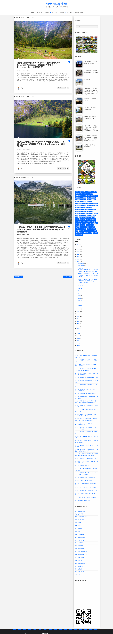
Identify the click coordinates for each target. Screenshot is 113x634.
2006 (78, 338)
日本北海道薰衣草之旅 (81, 563)
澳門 (91, 233)
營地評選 (81, 217)
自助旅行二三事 (91, 229)
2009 (78, 331)
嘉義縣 (77, 225)
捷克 (77, 215)
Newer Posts (18, 276)
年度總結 (89, 205)
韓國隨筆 (95, 233)
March (80, 300)
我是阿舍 (69, 12)
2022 (78, 254)
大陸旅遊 (93, 209)
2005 (78, 340)
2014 (78, 318)
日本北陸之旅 (78, 560)
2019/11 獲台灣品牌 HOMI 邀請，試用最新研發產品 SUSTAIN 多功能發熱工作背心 (86, 454)
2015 (78, 316)
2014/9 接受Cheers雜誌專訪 (82, 500)
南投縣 (96, 213)
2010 (78, 328)
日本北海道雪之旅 (79, 548)
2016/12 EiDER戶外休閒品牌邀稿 (83, 480)
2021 (78, 256)
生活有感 (95, 205)
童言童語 (89, 215)
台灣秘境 (85, 213)
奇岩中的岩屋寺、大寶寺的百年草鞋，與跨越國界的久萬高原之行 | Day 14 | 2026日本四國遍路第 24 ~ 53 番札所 (91, 129)
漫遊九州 (89, 199)
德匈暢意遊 (78, 211)
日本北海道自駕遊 (79, 543)
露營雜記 (83, 199)
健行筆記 (95, 203)
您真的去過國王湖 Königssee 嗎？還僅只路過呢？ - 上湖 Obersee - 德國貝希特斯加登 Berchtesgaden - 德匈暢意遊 (41, 143)
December (81, 263)
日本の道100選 (90, 225)
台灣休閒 (94, 192)
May (79, 295)
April (79, 298)
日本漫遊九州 (78, 528)
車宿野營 (78, 197)
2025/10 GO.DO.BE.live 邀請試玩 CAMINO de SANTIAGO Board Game (86, 369)
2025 (78, 247)
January (80, 305)
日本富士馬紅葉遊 (79, 519)
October (80, 268)
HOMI (81, 227)
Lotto (84, 221)
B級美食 (93, 217)
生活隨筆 (78, 229)
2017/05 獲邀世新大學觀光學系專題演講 (85, 477)
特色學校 (90, 211)
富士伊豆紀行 (84, 193)
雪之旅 (86, 223)
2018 (78, 309)
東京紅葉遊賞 (88, 203)
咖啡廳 (82, 219)
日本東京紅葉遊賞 (79, 534)
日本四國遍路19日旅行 (81, 511)
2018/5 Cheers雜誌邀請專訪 (82, 465)
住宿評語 (85, 207)
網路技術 (83, 229)
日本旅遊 (54, 12)
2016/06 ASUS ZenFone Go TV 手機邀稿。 (86, 487)
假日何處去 (86, 209)
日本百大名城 (82, 215)
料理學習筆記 (79, 195)
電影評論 (92, 223)
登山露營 (89, 221)
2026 (78, 244)
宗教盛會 (87, 227)
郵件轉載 (81, 231)
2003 (78, 343)
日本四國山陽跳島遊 (80, 537)
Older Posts (67, 276)
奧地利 (90, 207)
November (81, 265)
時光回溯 (92, 227)
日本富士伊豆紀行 (79, 540)
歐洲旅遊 (78, 199)
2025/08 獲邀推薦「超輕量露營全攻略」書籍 (86, 377)
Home (33, 12)
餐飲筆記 (78, 193)
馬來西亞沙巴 (79, 234)
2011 (78, 326)
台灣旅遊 (47, 12)
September (81, 286)
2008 (78, 333)
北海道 (91, 193)
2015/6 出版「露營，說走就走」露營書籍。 (86, 497)
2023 (78, 251)
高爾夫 (77, 227)
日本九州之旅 (78, 569)
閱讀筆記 (87, 217)
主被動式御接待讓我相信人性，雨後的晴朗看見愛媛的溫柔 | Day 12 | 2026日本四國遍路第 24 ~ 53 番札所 (90, 138)
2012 (78, 323)
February (81, 303)
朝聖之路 (85, 211)
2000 (78, 345)
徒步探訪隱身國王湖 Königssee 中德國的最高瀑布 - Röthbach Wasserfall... (88, 270)
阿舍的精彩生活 (56, 3)
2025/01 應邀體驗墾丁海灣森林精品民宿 (85, 393)
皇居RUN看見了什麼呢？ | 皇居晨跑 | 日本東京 (90, 108)
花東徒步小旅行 (80, 223)
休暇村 (77, 219)
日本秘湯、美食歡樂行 (81, 551)
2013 (78, 321)
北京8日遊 (77, 574)
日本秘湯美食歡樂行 (81, 205)
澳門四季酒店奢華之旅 (81, 554)
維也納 (94, 221)
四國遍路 (83, 201)
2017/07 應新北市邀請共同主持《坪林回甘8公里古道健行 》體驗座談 (86, 473)
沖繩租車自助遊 (80, 203)
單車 (94, 199)
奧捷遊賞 (89, 201)
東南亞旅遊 (92, 219)
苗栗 (77, 231)
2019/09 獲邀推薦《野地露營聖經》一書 (85, 458)
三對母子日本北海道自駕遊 (90, 195)
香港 (89, 231)
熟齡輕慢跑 (78, 207)
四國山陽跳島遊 (91, 197)
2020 (78, 259)
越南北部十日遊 (79, 514)
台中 (96, 223)
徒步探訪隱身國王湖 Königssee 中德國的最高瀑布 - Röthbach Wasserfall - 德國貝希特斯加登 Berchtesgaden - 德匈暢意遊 (39, 64)
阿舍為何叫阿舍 (79, 12)
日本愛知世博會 (79, 566)
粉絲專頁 (62, 12)
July (79, 291)
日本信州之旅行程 (79, 572)
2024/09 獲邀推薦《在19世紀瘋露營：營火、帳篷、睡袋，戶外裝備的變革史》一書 (86, 401)
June (79, 293)
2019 (78, 261)
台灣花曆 (78, 201)
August (80, 288)
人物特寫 (94, 231)
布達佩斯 (82, 225)
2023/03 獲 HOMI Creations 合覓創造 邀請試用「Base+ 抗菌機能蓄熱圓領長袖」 (86, 419)
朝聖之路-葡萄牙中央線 (81, 517)
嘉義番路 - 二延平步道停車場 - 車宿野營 (90, 145)
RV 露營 (39, 12)
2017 (78, 311)
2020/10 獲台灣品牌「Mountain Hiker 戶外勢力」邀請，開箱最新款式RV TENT (86, 450)
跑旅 (94, 215)
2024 (78, 249)
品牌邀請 (83, 197)
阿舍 (17, 17)
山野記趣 (90, 213)
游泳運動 (86, 233)
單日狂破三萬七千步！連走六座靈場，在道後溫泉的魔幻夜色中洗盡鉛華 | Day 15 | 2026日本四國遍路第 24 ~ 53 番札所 (91, 92)
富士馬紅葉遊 (79, 209)
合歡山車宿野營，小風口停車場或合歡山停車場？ (90, 62)
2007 (78, 335)
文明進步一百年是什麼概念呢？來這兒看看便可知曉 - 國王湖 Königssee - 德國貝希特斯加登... (87, 281)
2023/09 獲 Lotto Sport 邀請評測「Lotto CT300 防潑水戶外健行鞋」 (85, 414)
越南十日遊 (78, 213)
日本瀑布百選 (79, 233)
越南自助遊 (78, 221)
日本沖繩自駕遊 (79, 545)
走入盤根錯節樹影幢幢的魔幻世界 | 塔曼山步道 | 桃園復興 (91, 72)
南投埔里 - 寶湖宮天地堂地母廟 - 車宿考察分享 (90, 117)
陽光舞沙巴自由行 (79, 557)
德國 (77, 217)
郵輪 (86, 231)
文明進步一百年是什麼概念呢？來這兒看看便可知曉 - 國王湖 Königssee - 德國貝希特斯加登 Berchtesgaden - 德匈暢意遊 (41, 229)
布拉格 (86, 219)
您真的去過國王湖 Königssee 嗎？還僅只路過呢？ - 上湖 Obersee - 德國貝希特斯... (88, 275)
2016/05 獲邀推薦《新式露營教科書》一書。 (86, 490)
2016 (78, 313)
